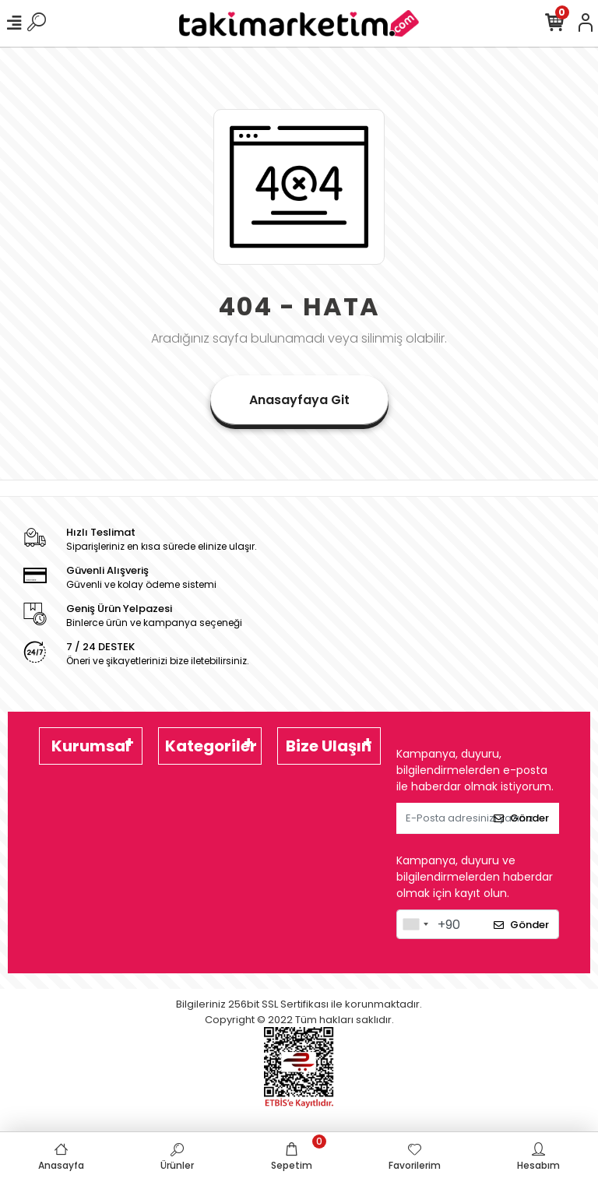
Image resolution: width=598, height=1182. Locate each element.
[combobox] (415, 924)
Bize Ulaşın (328, 746)
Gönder (521, 818)
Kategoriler (211, 746)
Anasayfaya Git (299, 400)
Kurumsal (90, 746)
